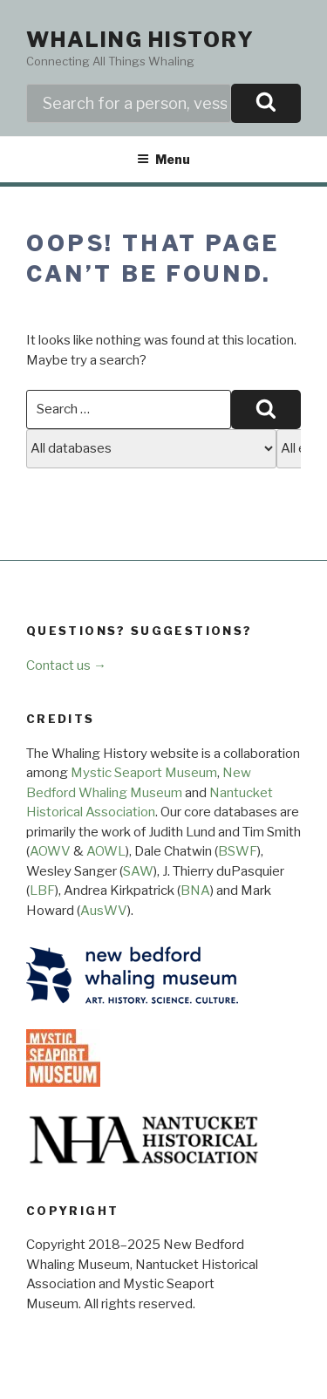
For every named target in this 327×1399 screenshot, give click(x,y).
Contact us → (66, 665)
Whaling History (140, 39)
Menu (163, 159)
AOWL (106, 851)
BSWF (237, 851)
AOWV (50, 851)
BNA (195, 890)
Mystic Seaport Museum (144, 773)
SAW (138, 871)
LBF (42, 890)
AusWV (103, 910)
